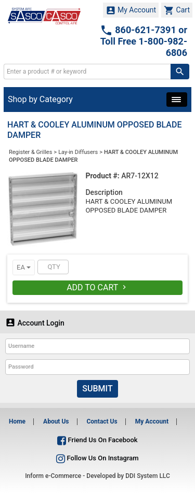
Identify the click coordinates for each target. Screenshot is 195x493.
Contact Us (101, 421)
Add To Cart (97, 287)
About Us (56, 421)
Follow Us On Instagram (97, 458)
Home (17, 421)
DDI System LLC (147, 476)
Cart (177, 10)
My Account (131, 10)
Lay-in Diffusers (78, 152)
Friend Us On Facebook (97, 440)
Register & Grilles (30, 152)
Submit (97, 388)
